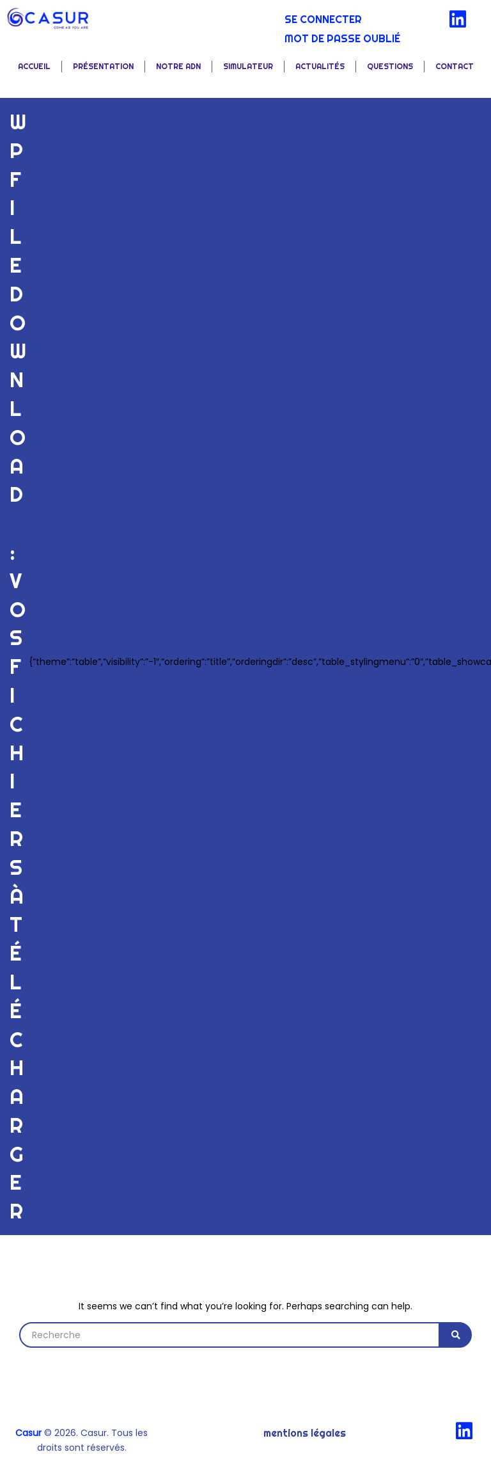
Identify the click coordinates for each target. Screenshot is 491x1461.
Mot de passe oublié (342, 38)
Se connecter (323, 19)
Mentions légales (304, 1432)
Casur (28, 1432)
